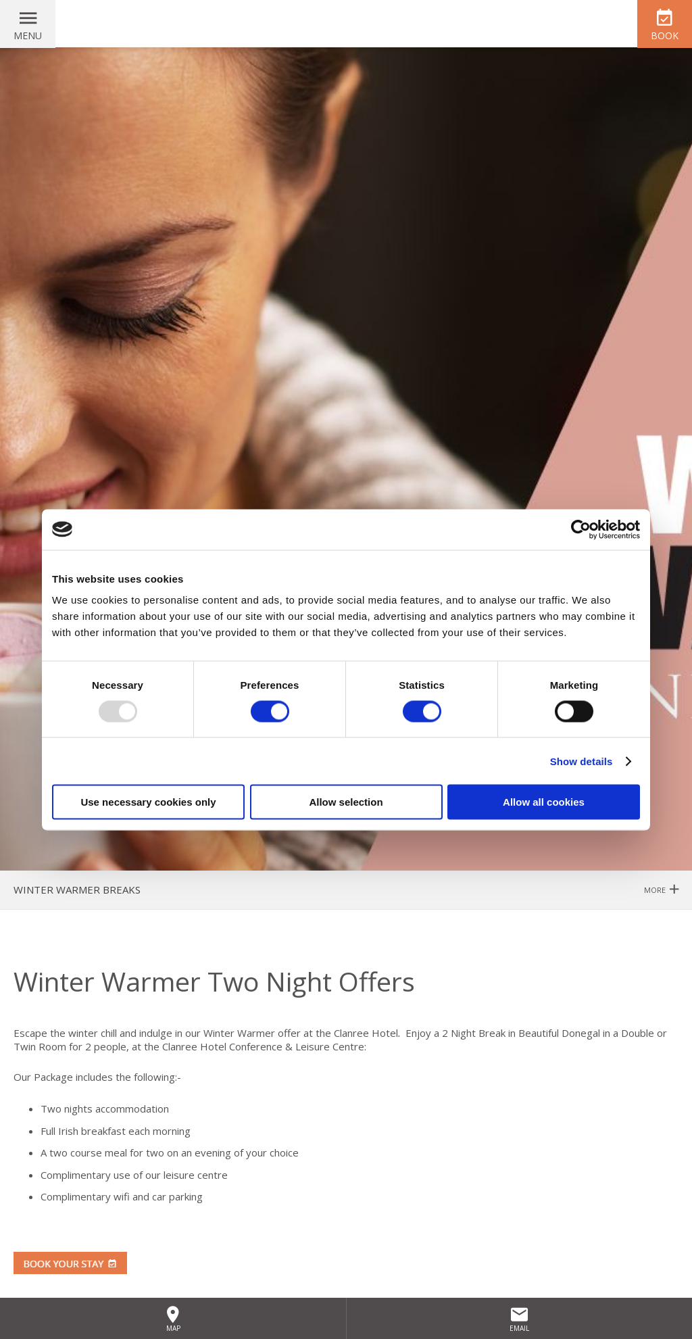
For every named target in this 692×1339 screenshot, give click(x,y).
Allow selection (345, 802)
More (661, 890)
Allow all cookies (544, 802)
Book (664, 35)
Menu (28, 35)
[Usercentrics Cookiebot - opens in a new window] (581, 529)
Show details (581, 760)
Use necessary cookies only (148, 802)
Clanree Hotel (346, 24)
